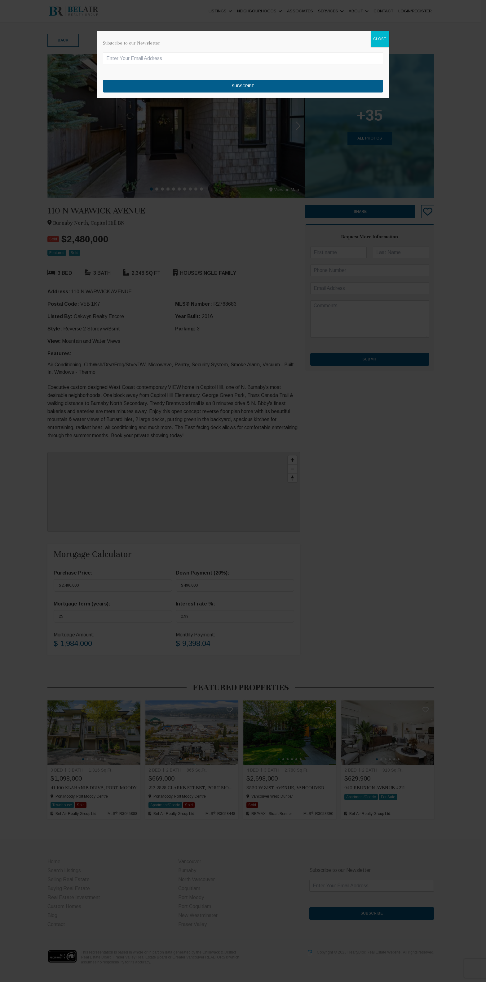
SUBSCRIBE (243, 86)
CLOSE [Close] (379, 39)
